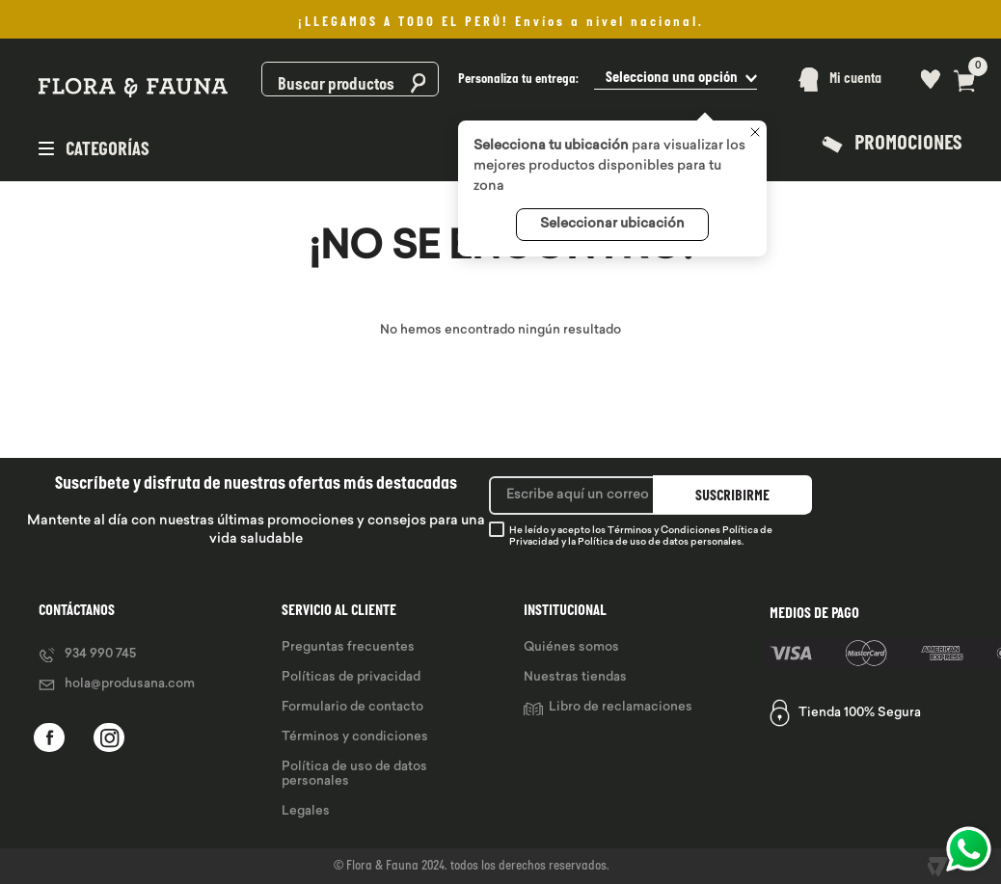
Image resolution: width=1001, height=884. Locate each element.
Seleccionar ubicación (612, 224)
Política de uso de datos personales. (661, 542)
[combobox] (349, 79)
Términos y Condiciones (664, 530)
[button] (607, 79)
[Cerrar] (755, 134)
